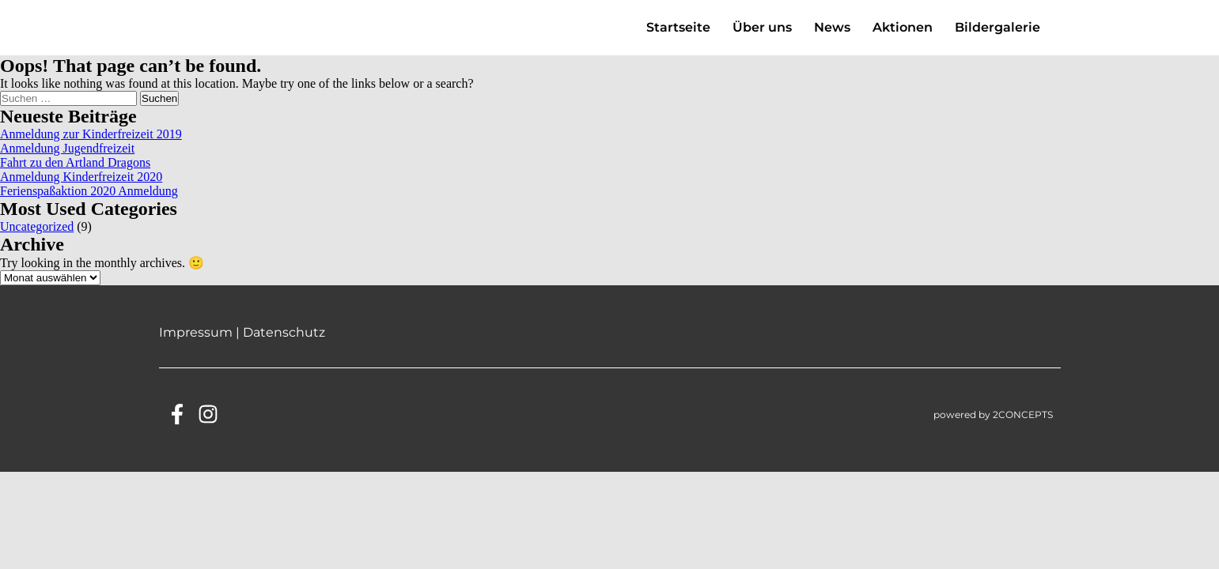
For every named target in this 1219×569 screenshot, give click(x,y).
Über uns (762, 35)
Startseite (678, 35)
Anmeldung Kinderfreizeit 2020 (81, 191)
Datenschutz (284, 347)
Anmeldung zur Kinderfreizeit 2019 (91, 149)
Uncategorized (37, 241)
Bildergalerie (997, 35)
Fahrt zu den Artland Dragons (75, 177)
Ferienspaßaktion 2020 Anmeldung (89, 206)
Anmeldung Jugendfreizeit (67, 163)
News (832, 35)
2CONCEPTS (1023, 429)
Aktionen (903, 35)
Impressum (196, 347)
